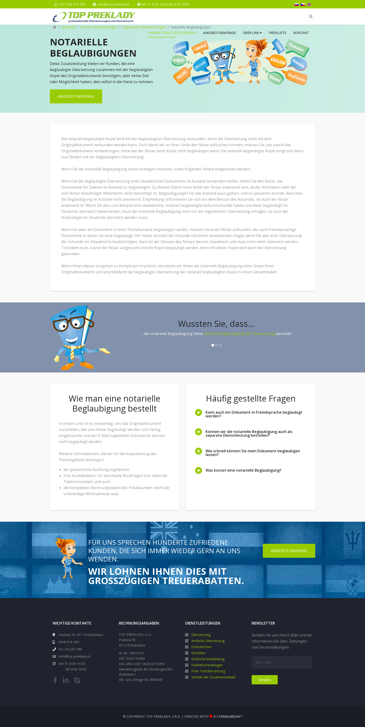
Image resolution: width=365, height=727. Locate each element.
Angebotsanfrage (219, 32)
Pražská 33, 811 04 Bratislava (78, 634)
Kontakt (301, 32)
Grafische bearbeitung (207, 658)
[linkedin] (67, 681)
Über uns (251, 32)
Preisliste (277, 32)
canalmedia (229, 716)
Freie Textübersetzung (208, 671)
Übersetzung (200, 634)
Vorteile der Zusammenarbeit (213, 677)
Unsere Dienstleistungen (170, 32)
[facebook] (56, 681)
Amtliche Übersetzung (207, 640)
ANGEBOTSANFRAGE (76, 96)
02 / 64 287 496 (67, 649)
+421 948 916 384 (71, 4)
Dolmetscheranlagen (207, 665)
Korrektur (198, 652)
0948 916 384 (66, 641)
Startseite (68, 27)
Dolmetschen (201, 646)
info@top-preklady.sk (114, 4)
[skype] (78, 681)
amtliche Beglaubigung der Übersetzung (239, 333)
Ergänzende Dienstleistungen (144, 27)
